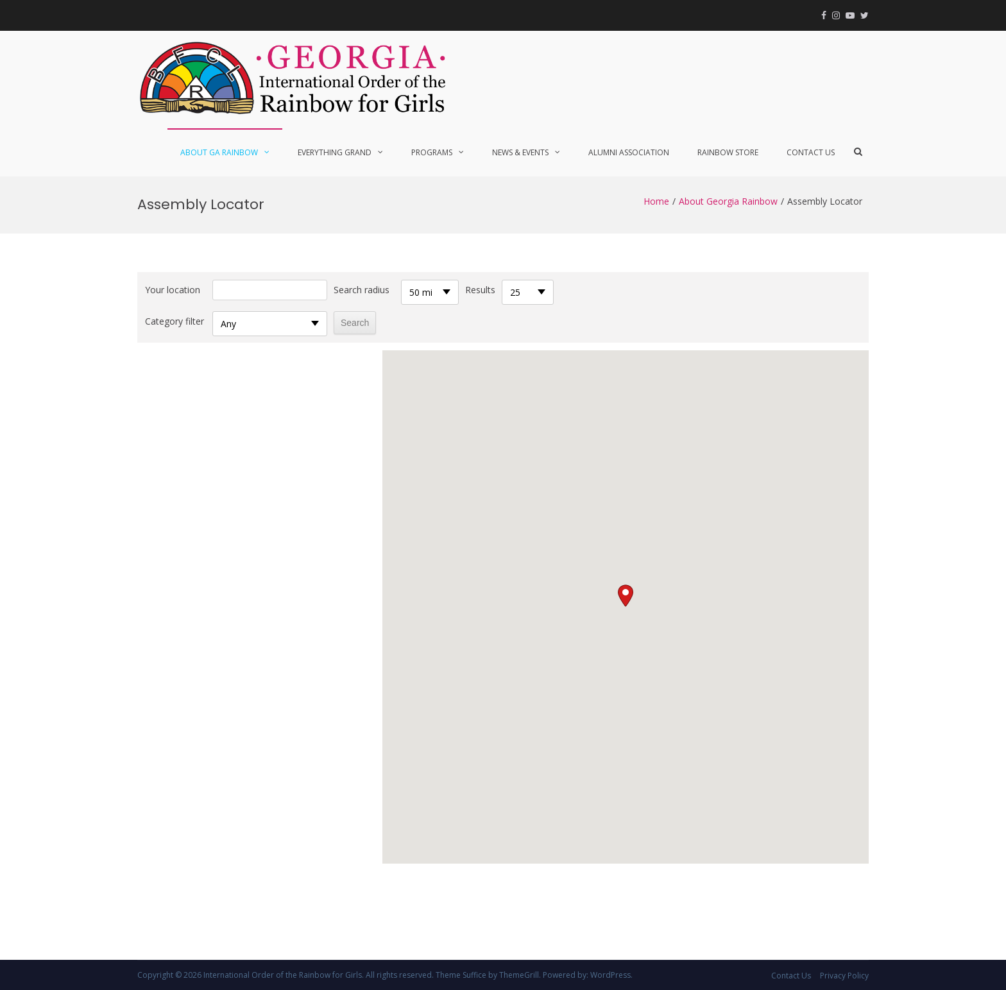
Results (480, 290)
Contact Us (811, 152)
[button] (625, 596)
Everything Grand (334, 152)
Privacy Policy (844, 975)
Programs (431, 152)
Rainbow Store (727, 152)
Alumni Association (628, 152)
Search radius (361, 290)
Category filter (174, 321)
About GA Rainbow (219, 152)
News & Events (520, 152)
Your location (172, 290)
